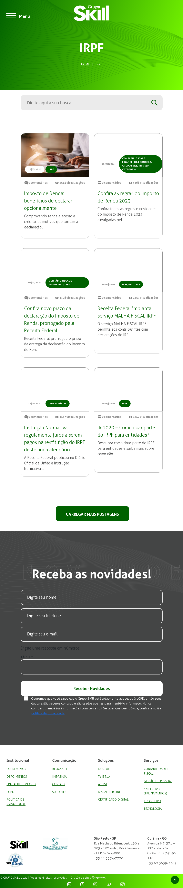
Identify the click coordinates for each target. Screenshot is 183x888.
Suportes (59, 792)
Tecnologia (153, 809)
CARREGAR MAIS (92, 514)
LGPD (10, 792)
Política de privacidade (16, 802)
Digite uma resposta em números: (50, 648)
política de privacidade (47, 713)
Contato (58, 784)
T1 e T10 (104, 776)
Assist (102, 784)
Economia (144, 162)
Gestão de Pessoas (158, 781)
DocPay (104, 769)
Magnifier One (109, 792)
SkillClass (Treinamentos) (155, 791)
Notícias (134, 284)
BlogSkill (60, 769)
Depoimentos (17, 776)
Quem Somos (16, 769)
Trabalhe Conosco (21, 784)
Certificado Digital (113, 799)
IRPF (51, 169)
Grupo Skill (129, 165)
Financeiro (152, 801)
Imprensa (59, 776)
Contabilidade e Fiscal (156, 771)
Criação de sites (81, 877)
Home (85, 64)
